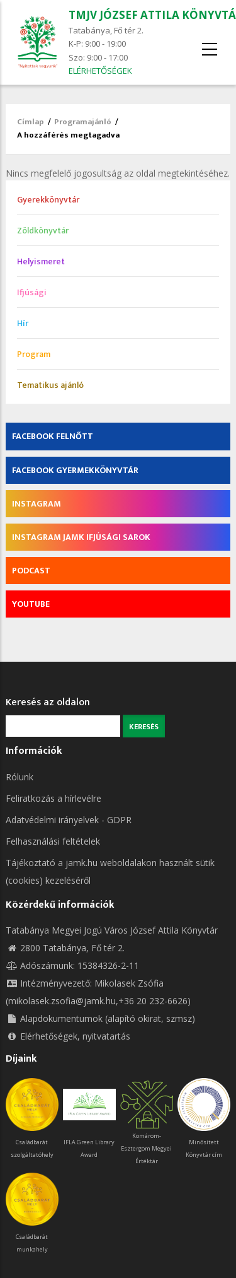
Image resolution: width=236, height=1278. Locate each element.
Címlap (30, 122)
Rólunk (19, 777)
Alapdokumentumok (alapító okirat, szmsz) (100, 1018)
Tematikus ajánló (50, 385)
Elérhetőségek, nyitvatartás (68, 1036)
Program (33, 354)
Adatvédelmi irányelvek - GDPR (69, 820)
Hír (22, 323)
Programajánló (82, 122)
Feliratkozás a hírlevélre (53, 798)
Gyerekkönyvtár (48, 199)
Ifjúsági (32, 292)
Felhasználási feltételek (53, 841)
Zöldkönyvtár (43, 230)
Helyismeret (41, 261)
